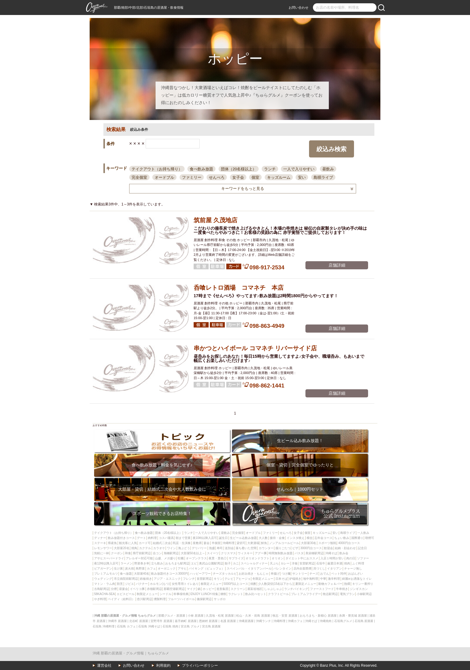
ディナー (100, 538)
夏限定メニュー (305, 583)
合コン (157, 553)
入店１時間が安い (332, 558)
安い (302, 177)
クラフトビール (278, 594)
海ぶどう (184, 548)
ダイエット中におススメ (301, 558)
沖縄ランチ (263, 621)
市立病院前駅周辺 (126, 578)
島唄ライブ (323, 177)
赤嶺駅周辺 (154, 589)
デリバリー (199, 548)
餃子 (228, 563)
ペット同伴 (338, 573)
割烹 (120, 583)
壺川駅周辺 (144, 599)
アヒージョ (243, 578)
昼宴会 (123, 589)
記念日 (362, 548)
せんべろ (217, 177)
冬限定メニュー (262, 578)
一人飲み (363, 532)
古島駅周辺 (101, 589)
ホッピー (209, 589)
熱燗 (347, 583)
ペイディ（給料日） (121, 599)
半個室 (216, 543)
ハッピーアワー (200, 573)
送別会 (229, 548)
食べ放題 (126, 573)
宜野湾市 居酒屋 (161, 621)
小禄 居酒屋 (196, 615)
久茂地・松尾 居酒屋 (220, 615)
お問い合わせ (298, 7)
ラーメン (126, 563)
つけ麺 (285, 573)
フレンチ (189, 578)
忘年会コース (323, 538)
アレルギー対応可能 (139, 558)
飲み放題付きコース (121, 538)
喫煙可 (369, 538)
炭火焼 (129, 568)
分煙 (114, 589)
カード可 (145, 543)
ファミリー (191, 177)
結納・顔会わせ (345, 548)
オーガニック (167, 568)
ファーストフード (322, 589)
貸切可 (240, 543)
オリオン (278, 558)
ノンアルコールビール (284, 543)
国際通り (357, 538)
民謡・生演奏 (182, 543)
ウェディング (103, 578)
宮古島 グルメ (190, 626)
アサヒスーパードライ (109, 558)
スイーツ (213, 553)
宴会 (207, 543)
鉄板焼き (146, 578)
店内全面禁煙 (302, 568)
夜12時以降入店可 (106, 563)
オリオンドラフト (257, 558)
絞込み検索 (332, 149)
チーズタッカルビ (225, 573)
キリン (218, 578)
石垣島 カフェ (126, 626)
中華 (323, 578)
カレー (285, 563)
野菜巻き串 (141, 563)
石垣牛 (320, 563)
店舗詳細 (337, 265)
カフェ (151, 568)
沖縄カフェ (295, 621)
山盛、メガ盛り (165, 558)
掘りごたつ (282, 548)
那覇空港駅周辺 (174, 589)
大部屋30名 (308, 543)
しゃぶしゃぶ (273, 589)
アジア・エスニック (167, 578)
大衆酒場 (253, 543)
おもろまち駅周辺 (177, 563)
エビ (194, 563)
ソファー (363, 558)
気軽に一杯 (101, 553)
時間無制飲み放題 (281, 553)
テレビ (229, 578)
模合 (310, 538)
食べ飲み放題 (201, 169)
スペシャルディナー (254, 563)
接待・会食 (277, 538)
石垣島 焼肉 (170, 626)
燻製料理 (160, 599)
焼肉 (347, 563)
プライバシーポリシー (200, 665)
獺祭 (223, 594)
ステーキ (100, 543)
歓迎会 (328, 548)
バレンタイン (282, 568)
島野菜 (140, 568)
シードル (165, 594)
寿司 (220, 548)
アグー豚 (261, 553)
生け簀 (118, 568)
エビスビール (126, 594)
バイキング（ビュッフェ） (207, 568)
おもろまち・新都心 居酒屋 (318, 615)
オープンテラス (196, 558)
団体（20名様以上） (238, 169)
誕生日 (223, 538)
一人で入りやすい (298, 169)
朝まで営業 (183, 538)
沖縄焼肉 (326, 621)
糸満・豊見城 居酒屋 (353, 615)
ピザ (295, 548)
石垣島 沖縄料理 (104, 626)
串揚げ (275, 573)
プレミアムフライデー (306, 594)
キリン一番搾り (362, 583)
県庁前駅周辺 (142, 553)
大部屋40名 (141, 573)
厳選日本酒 (334, 563)
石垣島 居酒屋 (364, 621)
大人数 (263, 538)
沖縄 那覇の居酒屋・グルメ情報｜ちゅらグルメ (131, 653)
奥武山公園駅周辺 (211, 563)
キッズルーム (278, 177)
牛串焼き (342, 589)
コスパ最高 (166, 538)
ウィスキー (245, 553)
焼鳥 (134, 548)
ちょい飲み (341, 538)
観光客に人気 (128, 543)
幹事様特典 (181, 594)
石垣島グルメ (343, 621)
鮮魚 (264, 543)
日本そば (281, 578)
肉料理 (152, 538)
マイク (191, 589)
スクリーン (238, 589)
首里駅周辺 (204, 578)
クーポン (117, 553)
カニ (236, 563)
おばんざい (355, 573)
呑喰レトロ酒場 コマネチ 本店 (239, 287)
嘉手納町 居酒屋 (186, 621)
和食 (128, 553)
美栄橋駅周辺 (314, 553)
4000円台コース (349, 543)
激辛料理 (334, 578)
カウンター (266, 548)
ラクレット (235, 594)
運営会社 (104, 665)
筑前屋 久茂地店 (215, 220)
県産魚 (112, 543)
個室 (255, 177)
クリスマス (228, 553)
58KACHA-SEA (104, 594)
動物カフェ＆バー (330, 583)
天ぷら (274, 563)
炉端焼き (295, 578)
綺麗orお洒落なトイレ (357, 578)
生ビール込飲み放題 (243, 538)
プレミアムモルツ (106, 573)
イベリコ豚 (137, 589)
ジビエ (129, 583)
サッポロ (220, 599)
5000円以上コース (236, 583)
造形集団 (222, 589)
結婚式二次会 (162, 543)
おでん (324, 573)
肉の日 (350, 558)
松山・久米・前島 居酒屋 (253, 615)
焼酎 (253, 583)
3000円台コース (311, 548)
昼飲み (328, 169)
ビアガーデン (103, 568)
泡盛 (212, 548)
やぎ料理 (100, 599)
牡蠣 (181, 558)
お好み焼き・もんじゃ (254, 573)
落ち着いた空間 (246, 548)
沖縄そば (331, 553)
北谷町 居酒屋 (138, 621)
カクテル (145, 548)
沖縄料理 (228, 543)
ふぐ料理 (358, 563)
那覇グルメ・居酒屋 (171, 615)
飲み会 (343, 553)
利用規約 (163, 665)
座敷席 (197, 543)
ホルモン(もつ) (160, 583)
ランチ (270, 169)
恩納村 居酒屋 (208, 621)
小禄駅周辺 (364, 594)
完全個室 (139, 177)
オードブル (164, 177)
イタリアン (334, 568)
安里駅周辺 (306, 563)
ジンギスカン (359, 589)
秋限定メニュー (147, 594)
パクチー (142, 583)
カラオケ (159, 548)
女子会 (238, 177)
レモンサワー (103, 548)
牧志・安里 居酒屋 (284, 615)
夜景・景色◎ (218, 558)
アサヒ (182, 568)
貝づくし (319, 568)
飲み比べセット (255, 594)
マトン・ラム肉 (104, 583)
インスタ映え (296, 538)
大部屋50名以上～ (193, 553)
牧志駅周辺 (330, 594)
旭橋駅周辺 (171, 553)
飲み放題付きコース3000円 (169, 573)
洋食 (295, 563)
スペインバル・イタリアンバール (249, 568)
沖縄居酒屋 (246, 621)
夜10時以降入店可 (205, 538)
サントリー (299, 573)
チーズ (313, 573)
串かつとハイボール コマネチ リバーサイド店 (255, 348)
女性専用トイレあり (185, 583)
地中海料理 (310, 578)
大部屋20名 (121, 548)
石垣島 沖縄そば (149, 626)
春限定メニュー (211, 583)
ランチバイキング (296, 589)
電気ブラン (347, 594)
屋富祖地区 (254, 589)
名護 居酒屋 (228, 621)
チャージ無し (353, 568)
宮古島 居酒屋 (211, 626)
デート (141, 538)
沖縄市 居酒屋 (117, 621)
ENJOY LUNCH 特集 (204, 594)
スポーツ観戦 (327, 543)
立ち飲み (157, 563)
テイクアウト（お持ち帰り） (157, 169)
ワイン (171, 548)
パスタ (299, 553)
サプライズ (236, 558)
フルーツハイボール (181, 599)
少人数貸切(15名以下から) (275, 583)
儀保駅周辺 (204, 599)
